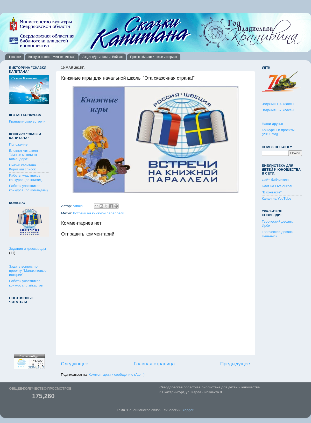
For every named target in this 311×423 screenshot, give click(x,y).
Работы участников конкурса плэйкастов (26, 283)
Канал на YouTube (276, 198)
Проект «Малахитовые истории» (153, 57)
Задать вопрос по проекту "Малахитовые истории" (27, 271)
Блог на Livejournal (277, 186)
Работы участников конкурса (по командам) (28, 188)
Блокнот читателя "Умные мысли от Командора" (23, 155)
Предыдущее (235, 363)
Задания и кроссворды (27, 249)
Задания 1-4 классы (278, 104)
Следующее (74, 363)
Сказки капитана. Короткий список (23, 167)
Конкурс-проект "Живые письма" (51, 57)
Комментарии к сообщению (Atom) (117, 374)
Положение (18, 144)
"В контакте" (272, 192)
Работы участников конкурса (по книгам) (26, 177)
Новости (15, 57)
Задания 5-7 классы (278, 110)
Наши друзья (272, 124)
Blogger (187, 410)
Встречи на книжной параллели (98, 213)
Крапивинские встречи (27, 121)
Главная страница (154, 363)
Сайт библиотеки (275, 180)
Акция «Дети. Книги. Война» (102, 57)
